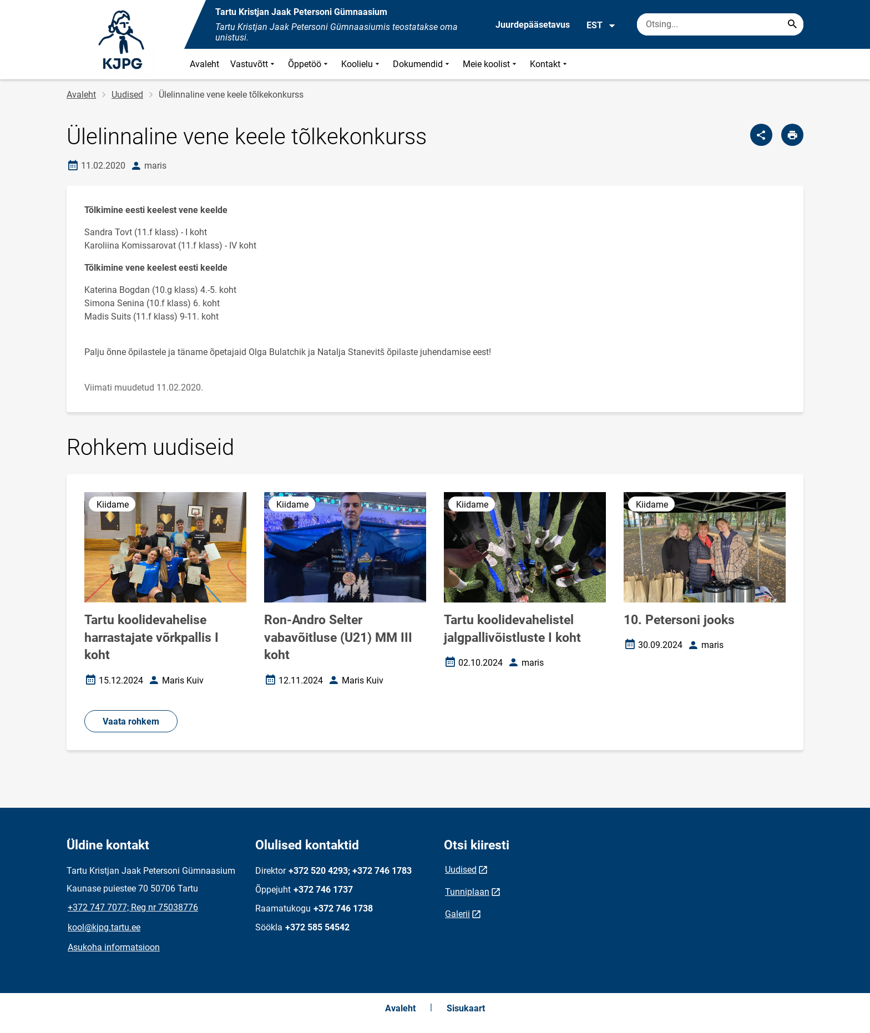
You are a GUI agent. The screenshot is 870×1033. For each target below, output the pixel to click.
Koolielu (361, 64)
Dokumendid (422, 64)
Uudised (127, 94)
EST (601, 25)
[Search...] (792, 24)
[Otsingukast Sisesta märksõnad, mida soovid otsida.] (720, 24)
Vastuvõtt (253, 64)
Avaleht (204, 64)
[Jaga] (761, 135)
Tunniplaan (467, 892)
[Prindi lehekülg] (792, 135)
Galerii (457, 914)
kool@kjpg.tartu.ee (104, 927)
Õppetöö (309, 64)
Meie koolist (491, 64)
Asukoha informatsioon (114, 947)
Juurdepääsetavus (532, 24)
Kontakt (549, 64)
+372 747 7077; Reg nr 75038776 (133, 907)
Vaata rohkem (131, 721)
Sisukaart (466, 1008)
